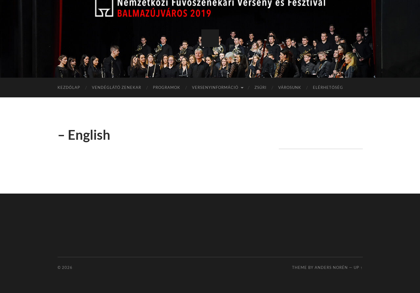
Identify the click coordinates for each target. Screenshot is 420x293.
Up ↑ (358, 267)
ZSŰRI (260, 87)
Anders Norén (331, 267)
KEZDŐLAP (69, 87)
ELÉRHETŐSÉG (328, 87)
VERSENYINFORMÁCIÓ (215, 87)
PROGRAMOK (166, 87)
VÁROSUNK (289, 87)
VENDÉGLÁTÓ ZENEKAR (116, 87)
